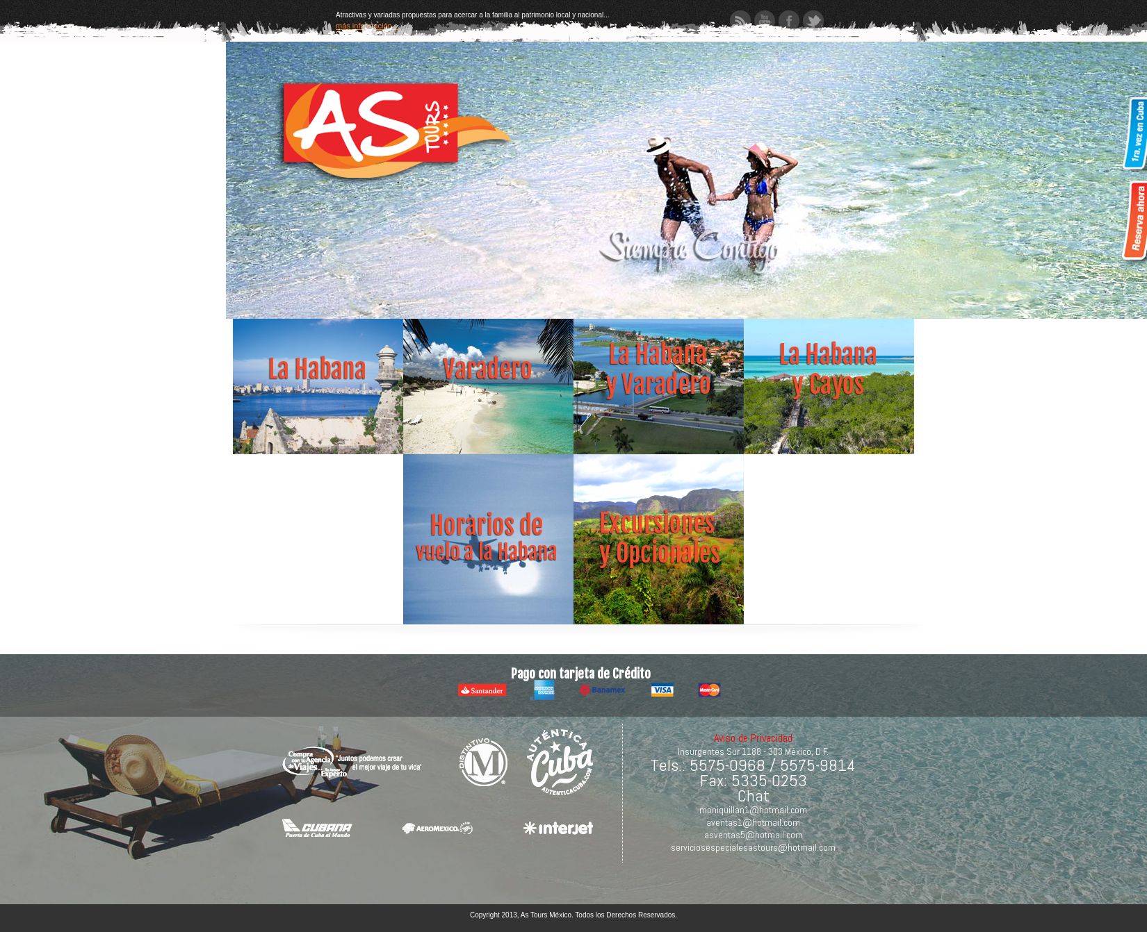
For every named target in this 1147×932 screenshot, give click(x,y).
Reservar (1133, 222)
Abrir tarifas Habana (318, 369)
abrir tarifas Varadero (488, 369)
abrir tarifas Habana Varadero (659, 369)
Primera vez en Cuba (1133, 139)
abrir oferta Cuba (829, 369)
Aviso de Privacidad (753, 738)
